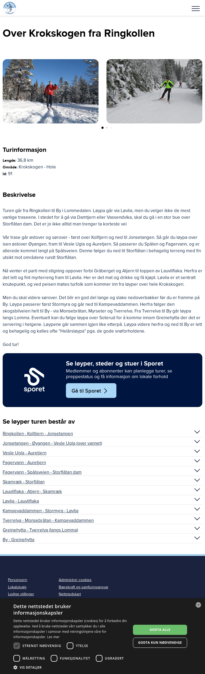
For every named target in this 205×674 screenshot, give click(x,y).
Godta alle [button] (159, 629)
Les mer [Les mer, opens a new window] (53, 637)
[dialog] (102, 636)
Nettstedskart (70, 594)
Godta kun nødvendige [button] (160, 642)
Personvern (17, 580)
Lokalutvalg (17, 587)
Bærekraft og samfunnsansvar (83, 587)
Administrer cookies (75, 580)
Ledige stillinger (21, 594)
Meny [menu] (196, 8)
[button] (195, 8)
